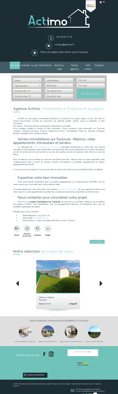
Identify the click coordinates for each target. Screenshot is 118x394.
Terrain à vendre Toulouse (94, 336)
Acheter (26, 65)
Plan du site (55, 379)
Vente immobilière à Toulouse (25, 336)
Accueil (16, 65)
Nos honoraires (76, 379)
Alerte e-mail (58, 65)
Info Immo (87, 65)
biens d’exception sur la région (46, 142)
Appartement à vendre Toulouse (71, 336)
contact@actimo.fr (64, 44)
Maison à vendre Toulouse (48, 336)
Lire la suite (97, 237)
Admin (92, 379)
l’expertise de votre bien (68, 184)
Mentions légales (65, 379)
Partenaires (85, 379)
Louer (35, 65)
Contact (98, 65)
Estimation (45, 65)
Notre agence (73, 65)
